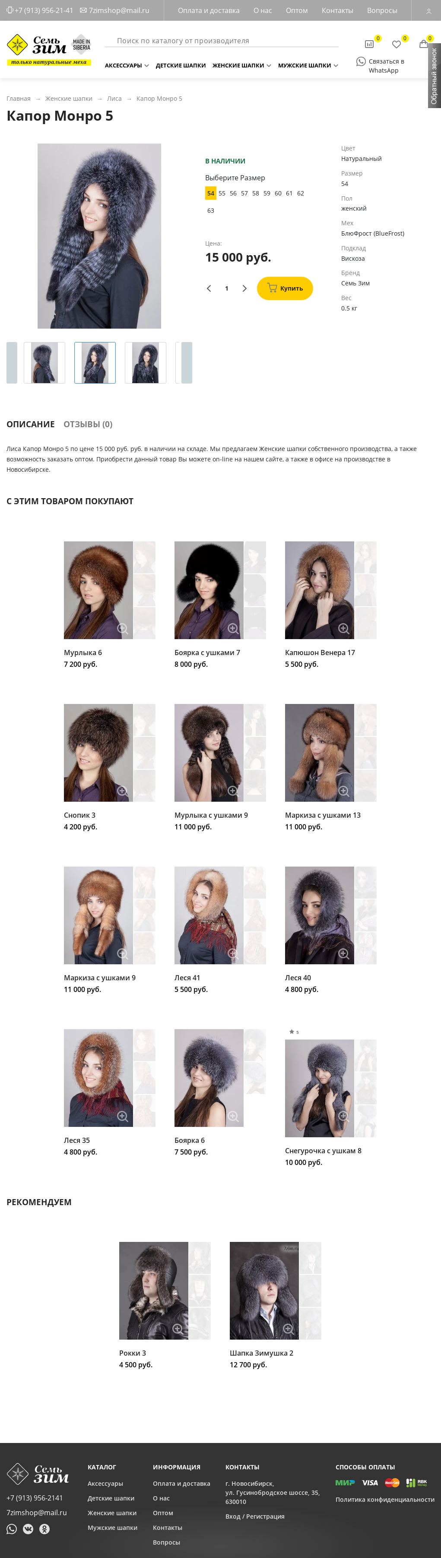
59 (266, 193)
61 (289, 193)
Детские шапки (181, 63)
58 (255, 193)
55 (222, 193)
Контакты (337, 10)
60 (278, 193)
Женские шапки (238, 63)
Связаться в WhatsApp (386, 61)
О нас (263, 10)
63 (210, 210)
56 (233, 193)
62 (300, 193)
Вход (233, 1516)
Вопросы (382, 10)
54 (210, 193)
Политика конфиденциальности (385, 1499)
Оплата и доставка (209, 10)
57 (244, 193)
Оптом (297, 10)
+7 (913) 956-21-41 (44, 10)
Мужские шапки (304, 63)
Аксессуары (123, 63)
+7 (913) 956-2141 (34, 1498)
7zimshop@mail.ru (119, 10)
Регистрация (265, 1516)
